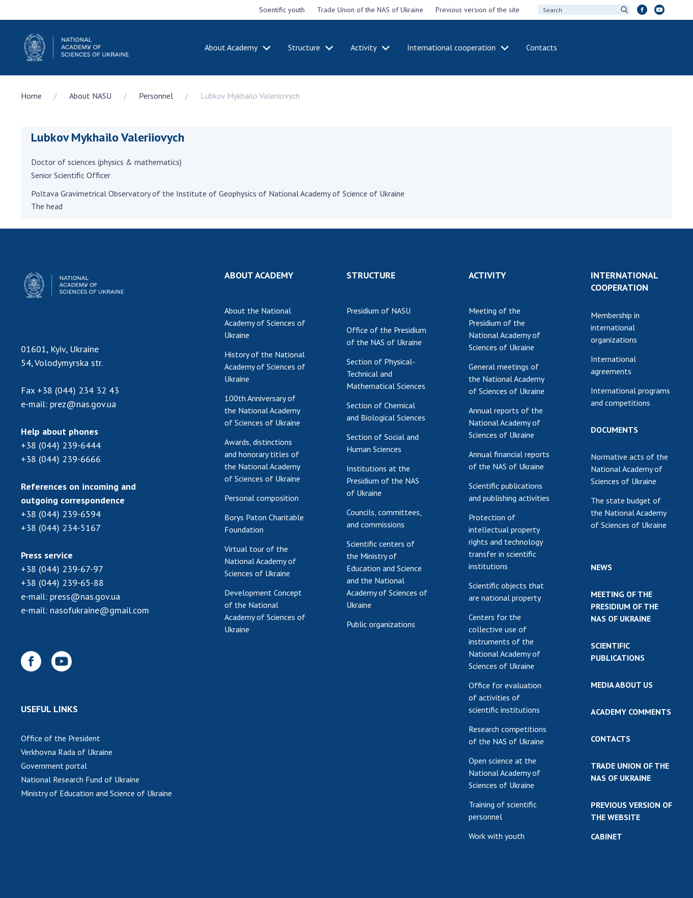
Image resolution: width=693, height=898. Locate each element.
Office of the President (60, 738)
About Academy (231, 47)
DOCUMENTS (614, 430)
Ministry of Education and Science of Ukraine (96, 793)
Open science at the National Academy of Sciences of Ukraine (504, 772)
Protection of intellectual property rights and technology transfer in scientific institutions (506, 541)
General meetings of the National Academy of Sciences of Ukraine (506, 378)
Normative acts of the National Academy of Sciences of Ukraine (629, 469)
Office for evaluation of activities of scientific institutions (505, 697)
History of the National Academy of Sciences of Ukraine (264, 366)
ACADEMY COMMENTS (631, 712)
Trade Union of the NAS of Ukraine (370, 9)
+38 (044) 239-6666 (61, 459)
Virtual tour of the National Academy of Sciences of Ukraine (260, 561)
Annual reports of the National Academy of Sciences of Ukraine (506, 422)
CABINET (606, 836)
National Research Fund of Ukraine (80, 779)
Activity (364, 47)
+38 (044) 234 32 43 (78, 390)
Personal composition (261, 498)
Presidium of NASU (378, 310)
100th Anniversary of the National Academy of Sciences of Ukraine (262, 410)
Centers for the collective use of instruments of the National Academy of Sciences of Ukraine (504, 641)
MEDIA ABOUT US (622, 685)
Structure (304, 47)
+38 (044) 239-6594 (61, 514)
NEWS (601, 567)
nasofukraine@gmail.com (99, 610)
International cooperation (451, 47)
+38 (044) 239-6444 (61, 445)
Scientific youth (282, 9)
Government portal (54, 766)
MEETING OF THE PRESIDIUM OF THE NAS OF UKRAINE (624, 606)
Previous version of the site (477, 9)
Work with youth (497, 836)
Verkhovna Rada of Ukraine (66, 752)
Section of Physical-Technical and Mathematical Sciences (385, 373)
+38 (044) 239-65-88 (62, 582)
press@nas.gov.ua (85, 596)
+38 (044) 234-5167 (61, 528)
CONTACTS (610, 739)
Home (31, 96)
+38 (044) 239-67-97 (62, 569)
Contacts (541, 47)
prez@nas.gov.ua (83, 404)
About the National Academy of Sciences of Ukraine (264, 322)
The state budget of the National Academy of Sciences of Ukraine (629, 512)
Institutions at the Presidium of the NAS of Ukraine (382, 480)
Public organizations (380, 624)
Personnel (156, 96)
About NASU (90, 96)
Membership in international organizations (615, 327)
